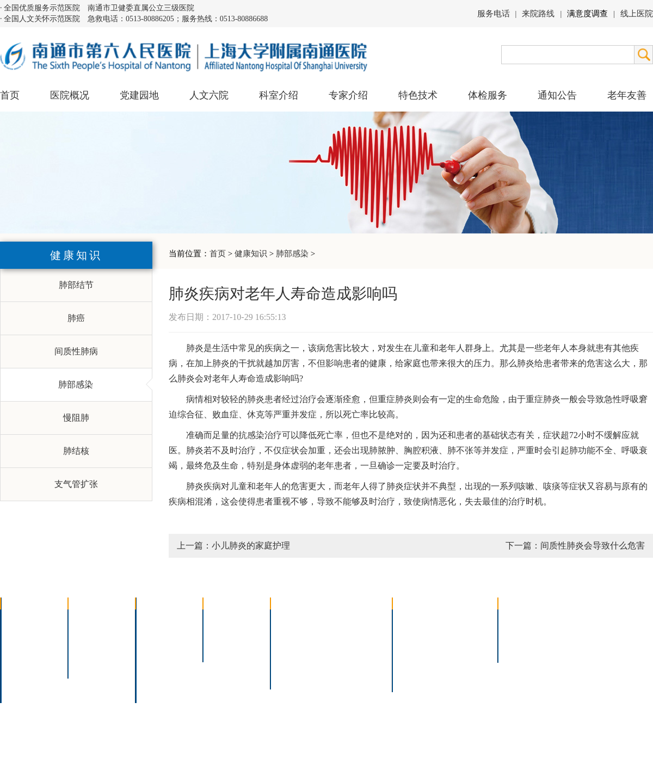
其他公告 (522, 647)
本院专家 (227, 647)
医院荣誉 (25, 662)
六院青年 (92, 647)
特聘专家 (227, 633)
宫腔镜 (348, 662)
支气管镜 (352, 633)
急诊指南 (465, 619)
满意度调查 (587, 13)
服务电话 (493, 13)
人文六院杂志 (101, 633)
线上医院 (636, 13)
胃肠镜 (291, 647)
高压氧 (291, 662)
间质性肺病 (76, 351)
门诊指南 (416, 619)
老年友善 (626, 95)
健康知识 (251, 253)
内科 (151, 633)
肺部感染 (292, 253)
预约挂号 (465, 633)
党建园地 (139, 95)
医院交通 (25, 690)
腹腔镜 (348, 647)
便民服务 (416, 647)
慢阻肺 (76, 417)
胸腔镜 (291, 633)
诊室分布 (465, 647)
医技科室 (160, 662)
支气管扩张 (76, 484)
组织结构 (25, 647)
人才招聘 (522, 633)
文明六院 (92, 662)
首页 (10, 95)
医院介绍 (25, 619)
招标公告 (522, 619)
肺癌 (76, 318)
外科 (151, 647)
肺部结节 (76, 284)
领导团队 (25, 633)
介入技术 (295, 619)
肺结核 (76, 450)
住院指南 (416, 633)
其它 (151, 676)
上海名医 (227, 619)
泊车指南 (465, 662)
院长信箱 (25, 676)
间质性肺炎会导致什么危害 (592, 545)
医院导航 (416, 662)
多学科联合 (164, 619)
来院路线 (538, 13)
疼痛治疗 (352, 619)
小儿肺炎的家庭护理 (251, 545)
